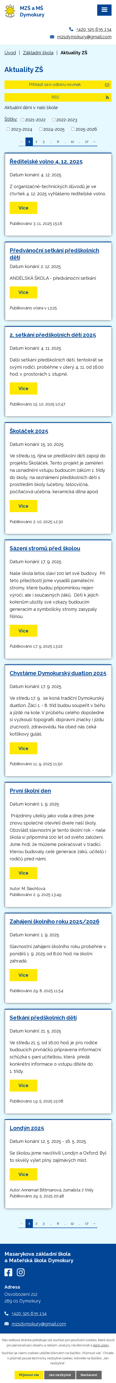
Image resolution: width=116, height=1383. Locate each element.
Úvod (10, 52)
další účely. (101, 1345)
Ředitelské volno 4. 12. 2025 (46, 161)
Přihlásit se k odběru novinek (69, 84)
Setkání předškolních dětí (43, 1017)
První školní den (30, 790)
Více (23, 207)
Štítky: (10, 119)
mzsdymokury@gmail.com (84, 36)
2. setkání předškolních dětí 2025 (53, 335)
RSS (80, 97)
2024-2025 (54, 129)
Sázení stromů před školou (45, 548)
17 (86, 141)
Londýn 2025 (27, 1128)
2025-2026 (86, 129)
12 (72, 141)
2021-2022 (35, 119)
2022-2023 (66, 119)
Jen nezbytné (60, 1375)
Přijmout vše (29, 1375)
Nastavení (89, 1375)
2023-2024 (21, 129)
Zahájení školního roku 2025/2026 (54, 921)
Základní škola (38, 52)
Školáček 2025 (29, 431)
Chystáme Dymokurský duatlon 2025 (58, 673)
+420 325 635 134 (94, 29)
